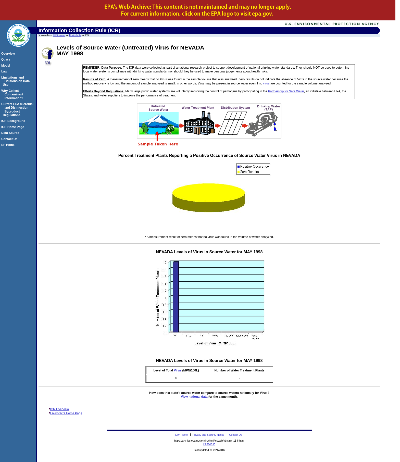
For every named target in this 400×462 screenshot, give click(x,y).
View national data (194, 396)
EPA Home (59, 35)
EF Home (9, 145)
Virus (177, 370)
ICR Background (14, 121)
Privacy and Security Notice (208, 434)
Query (6, 59)
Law (5, 71)
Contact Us (10, 139)
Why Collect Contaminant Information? (13, 94)
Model (6, 65)
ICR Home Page (13, 127)
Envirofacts (75, 35)
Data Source (11, 133)
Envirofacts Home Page (66, 413)
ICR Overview (59, 409)
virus (266, 83)
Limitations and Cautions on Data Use (16, 81)
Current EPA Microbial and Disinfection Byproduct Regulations (18, 109)
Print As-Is (209, 444)
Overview (9, 53)
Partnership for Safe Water (286, 91)
